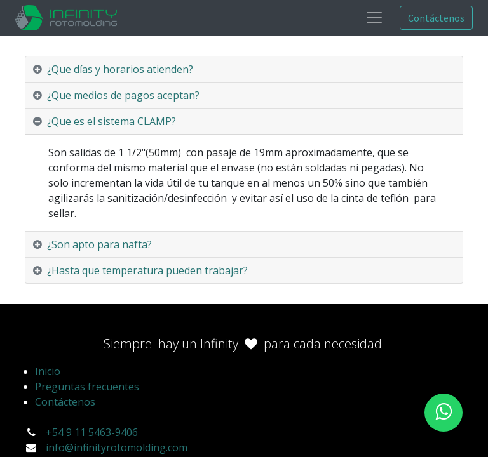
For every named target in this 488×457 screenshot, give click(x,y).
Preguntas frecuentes (87, 387)
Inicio (47, 371)
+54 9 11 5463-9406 (92, 432)
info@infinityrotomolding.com (116, 447)
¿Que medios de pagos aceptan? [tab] (123, 95)
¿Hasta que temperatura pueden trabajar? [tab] (147, 270)
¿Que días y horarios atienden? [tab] (120, 69)
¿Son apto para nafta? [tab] (100, 244)
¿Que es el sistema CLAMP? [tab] (111, 121)
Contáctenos (436, 17)
